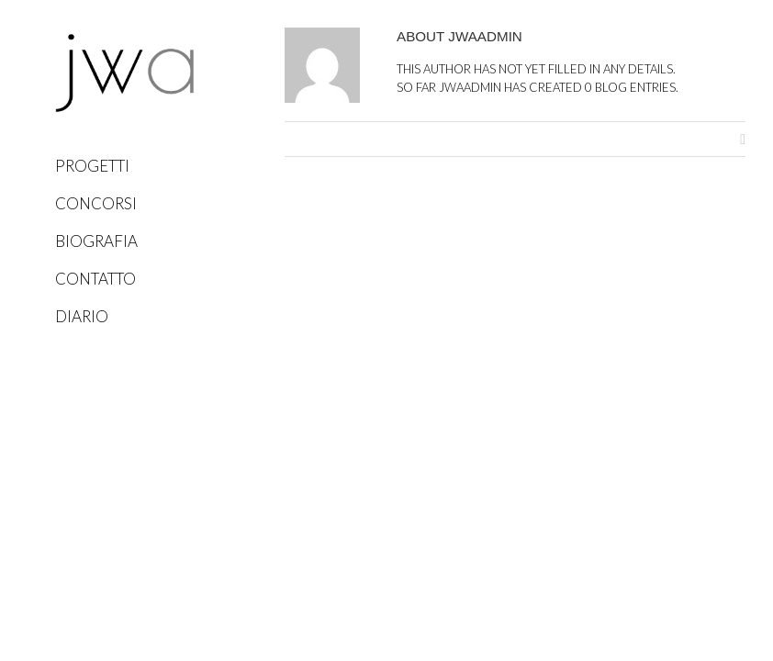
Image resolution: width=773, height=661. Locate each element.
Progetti (92, 165)
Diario (81, 316)
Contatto (95, 278)
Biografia (96, 241)
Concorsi (96, 203)
